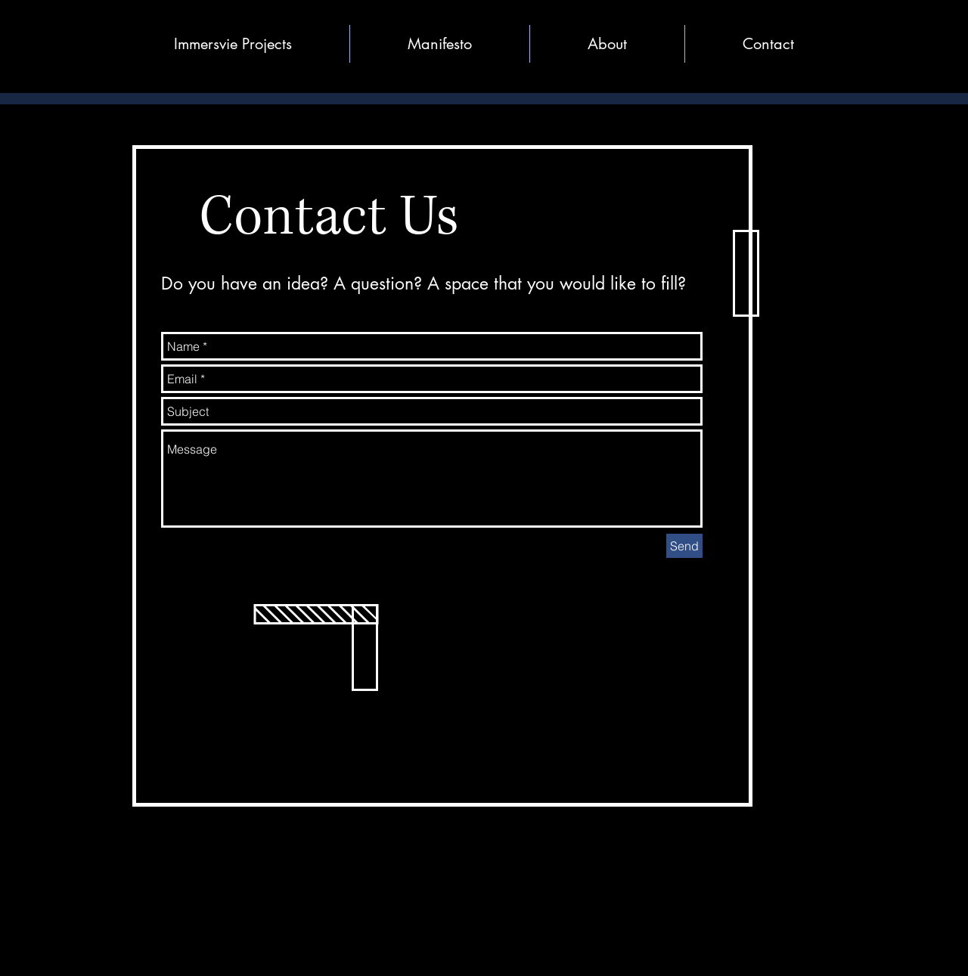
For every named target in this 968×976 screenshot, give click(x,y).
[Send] (684, 546)
